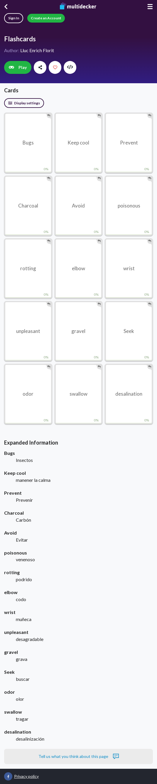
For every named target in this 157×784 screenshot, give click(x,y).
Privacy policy (26, 776)
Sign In (13, 18)
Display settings (24, 103)
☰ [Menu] (150, 7)
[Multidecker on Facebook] (8, 776)
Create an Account (46, 18)
